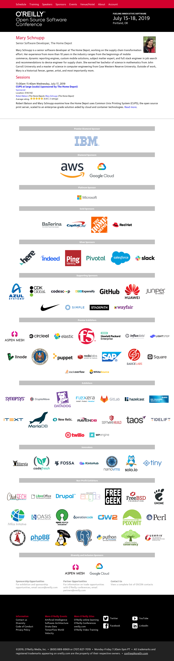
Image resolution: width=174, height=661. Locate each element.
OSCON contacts (144, 584)
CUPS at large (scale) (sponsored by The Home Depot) (47, 86)
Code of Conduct (24, 626)
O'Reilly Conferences (85, 622)
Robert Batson (22, 95)
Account (113, 4)
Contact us (21, 619)
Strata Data (51, 626)
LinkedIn (140, 625)
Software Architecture (56, 622)
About (101, 4)
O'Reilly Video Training (86, 629)
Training (34, 4)
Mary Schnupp (51, 95)
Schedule (21, 4)
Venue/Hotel (87, 4)
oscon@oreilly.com (48, 587)
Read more (130, 107)
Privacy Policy (23, 629)
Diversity (20, 622)
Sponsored (20, 89)
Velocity (49, 633)
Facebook (111, 625)
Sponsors (61, 4)
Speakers (47, 4)
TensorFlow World (54, 629)
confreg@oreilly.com (136, 653)
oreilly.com (80, 626)
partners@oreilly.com (74, 590)
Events (73, 4)
